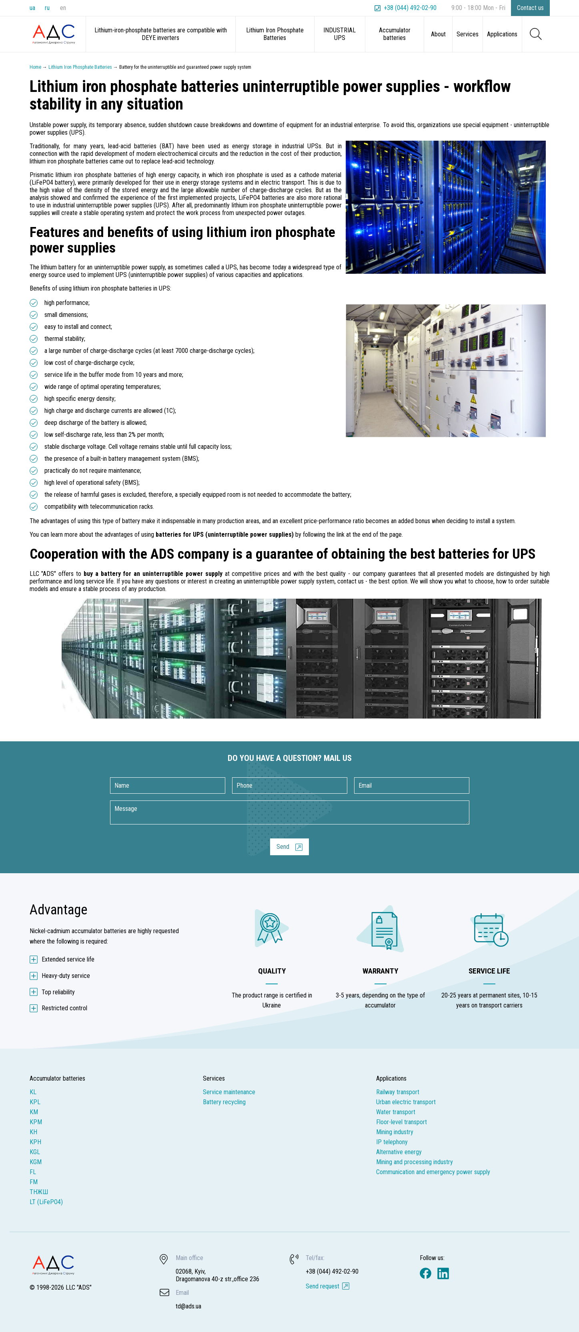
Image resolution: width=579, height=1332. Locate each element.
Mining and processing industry (414, 1162)
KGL (35, 1152)
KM (34, 1112)
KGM (36, 1162)
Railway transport (397, 1092)
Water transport (395, 1112)
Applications (502, 34)
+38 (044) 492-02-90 (410, 8)
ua (32, 8)
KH (33, 1132)
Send (282, 846)
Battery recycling (224, 1102)
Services (468, 34)
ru (47, 8)
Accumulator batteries (395, 34)
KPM (36, 1122)
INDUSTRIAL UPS (339, 34)
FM (34, 1182)
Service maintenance (229, 1092)
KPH (35, 1142)
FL (33, 1172)
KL (33, 1092)
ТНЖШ (39, 1192)
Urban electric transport (406, 1102)
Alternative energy (399, 1152)
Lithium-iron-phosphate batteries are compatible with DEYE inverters (160, 34)
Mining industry (394, 1132)
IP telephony (392, 1142)
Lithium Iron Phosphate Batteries (275, 34)
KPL (35, 1102)
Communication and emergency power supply (433, 1172)
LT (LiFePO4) (46, 1202)
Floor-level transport (401, 1122)
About (438, 34)
